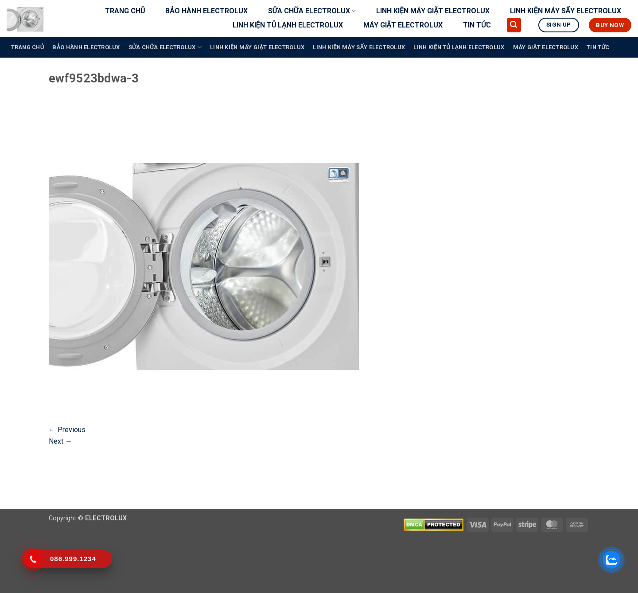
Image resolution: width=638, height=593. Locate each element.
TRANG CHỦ (125, 11)
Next (60, 441)
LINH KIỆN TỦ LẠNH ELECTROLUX (288, 25)
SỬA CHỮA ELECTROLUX (312, 11)
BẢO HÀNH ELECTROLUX (206, 11)
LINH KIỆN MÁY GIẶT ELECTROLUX (433, 11)
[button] (514, 25)
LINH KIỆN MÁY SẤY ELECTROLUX (565, 11)
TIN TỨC (477, 25)
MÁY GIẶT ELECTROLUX (403, 25)
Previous (67, 429)
